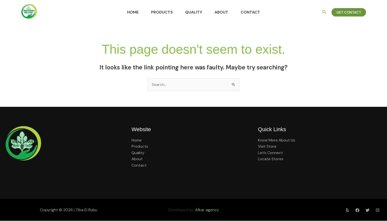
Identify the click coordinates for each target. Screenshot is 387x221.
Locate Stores (271, 159)
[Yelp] (347, 210)
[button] (324, 12)
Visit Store (267, 146)
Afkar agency (207, 209)
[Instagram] (378, 210)
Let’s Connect (270, 152)
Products (159, 12)
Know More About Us (277, 140)
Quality (193, 12)
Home (128, 12)
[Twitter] (367, 210)
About (224, 12)
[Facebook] (357, 210)
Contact (255, 12)
